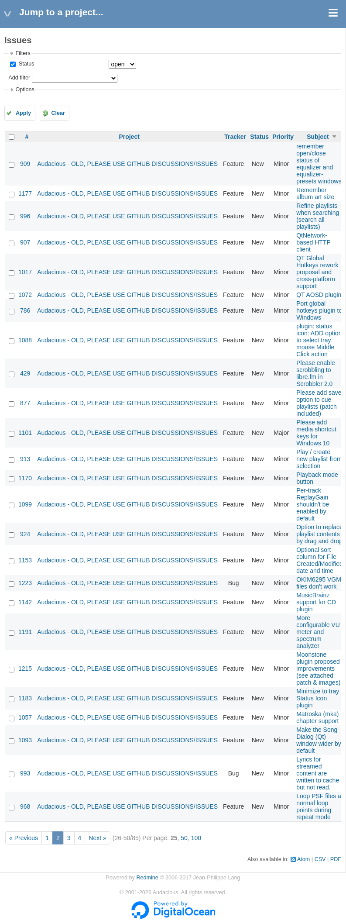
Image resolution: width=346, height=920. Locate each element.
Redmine (147, 878)
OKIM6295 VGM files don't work (318, 583)
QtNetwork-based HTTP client (313, 242)
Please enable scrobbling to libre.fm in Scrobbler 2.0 (315, 373)
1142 (25, 602)
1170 (25, 478)
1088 (25, 340)
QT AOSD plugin (318, 294)
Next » (97, 837)
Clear (58, 113)
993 (25, 773)
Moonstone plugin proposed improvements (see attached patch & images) (318, 668)
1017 (25, 272)
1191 (25, 631)
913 (25, 458)
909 (25, 163)
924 (25, 534)
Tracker (235, 136)
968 (25, 806)
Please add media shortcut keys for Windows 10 (316, 433)
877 (25, 403)
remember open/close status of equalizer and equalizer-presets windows (319, 164)
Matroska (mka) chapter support (317, 717)
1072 (25, 294)
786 (25, 310)
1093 (25, 740)
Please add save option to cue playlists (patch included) (319, 403)
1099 (25, 504)
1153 (25, 560)
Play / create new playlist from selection (319, 458)
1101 (25, 432)
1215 (25, 668)
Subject (318, 136)
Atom (303, 859)
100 (196, 837)
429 (25, 373)
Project (129, 136)
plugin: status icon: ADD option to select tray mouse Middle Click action (319, 340)
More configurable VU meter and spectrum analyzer (318, 631)
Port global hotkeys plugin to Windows (319, 310)
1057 (25, 717)
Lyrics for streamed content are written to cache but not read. (317, 773)
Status (25, 64)
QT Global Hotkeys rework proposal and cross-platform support (317, 272)
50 (184, 837)
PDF (335, 859)
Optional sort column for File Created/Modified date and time (319, 560)
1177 (25, 193)
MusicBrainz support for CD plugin (316, 602)
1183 (25, 698)
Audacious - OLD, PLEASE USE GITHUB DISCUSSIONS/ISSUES (127, 163)
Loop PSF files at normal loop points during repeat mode (319, 806)
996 (25, 216)
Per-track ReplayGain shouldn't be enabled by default (312, 504)
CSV (320, 859)
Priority (283, 136)
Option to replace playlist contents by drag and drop (319, 534)
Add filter (19, 78)
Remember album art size (315, 193)
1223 (25, 582)
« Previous (23, 837)
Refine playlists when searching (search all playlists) (317, 216)
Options (24, 89)
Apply (23, 113)
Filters (22, 53)
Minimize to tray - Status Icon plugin (319, 698)
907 (25, 242)
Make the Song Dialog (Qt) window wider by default (318, 740)
